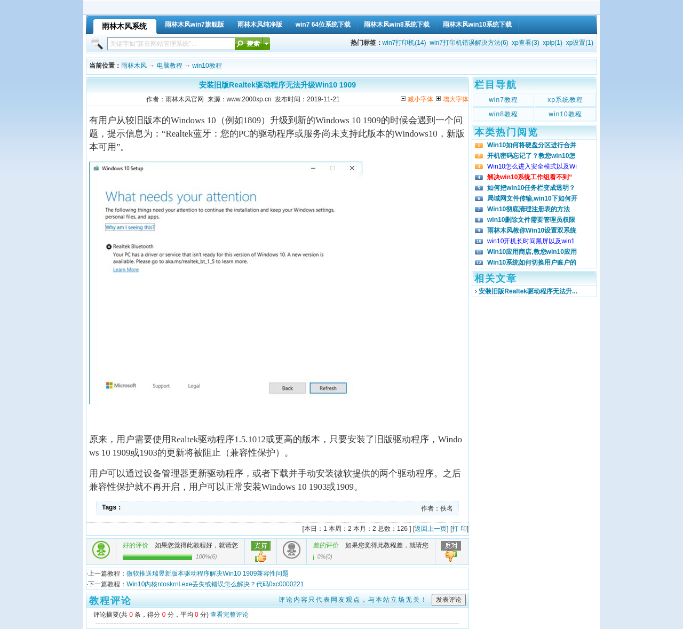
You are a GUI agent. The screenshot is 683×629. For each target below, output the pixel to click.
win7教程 (503, 99)
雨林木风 (134, 65)
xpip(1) (552, 42)
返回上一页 (431, 528)
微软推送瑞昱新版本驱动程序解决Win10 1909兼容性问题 (207, 573)
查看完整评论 (229, 614)
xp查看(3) (525, 42)
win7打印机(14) (404, 42)
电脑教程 (169, 65)
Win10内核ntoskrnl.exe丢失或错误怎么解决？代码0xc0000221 (215, 584)
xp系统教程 (565, 99)
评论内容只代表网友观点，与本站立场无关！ (353, 599)
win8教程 (503, 114)
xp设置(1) (579, 42)
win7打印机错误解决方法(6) (469, 42)
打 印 (459, 528)
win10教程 (206, 65)
